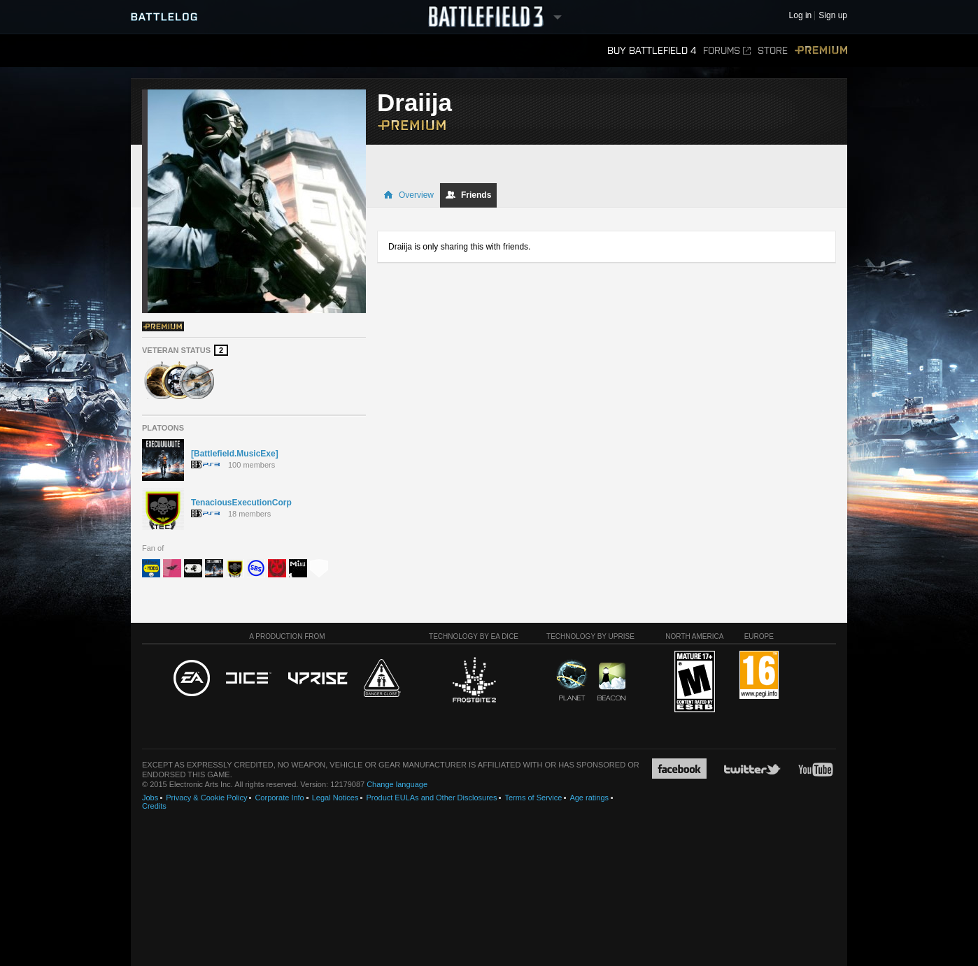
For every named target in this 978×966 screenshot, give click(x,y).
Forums (727, 51)
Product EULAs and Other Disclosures (431, 797)
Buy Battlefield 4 (651, 51)
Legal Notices (335, 797)
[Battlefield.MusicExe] (234, 454)
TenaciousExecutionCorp (241, 502)
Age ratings (589, 797)
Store (773, 51)
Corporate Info (279, 797)
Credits (154, 806)
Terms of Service (533, 797)
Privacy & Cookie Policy (206, 797)
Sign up (832, 15)
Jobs (150, 797)
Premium (821, 50)
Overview (408, 195)
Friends (468, 195)
